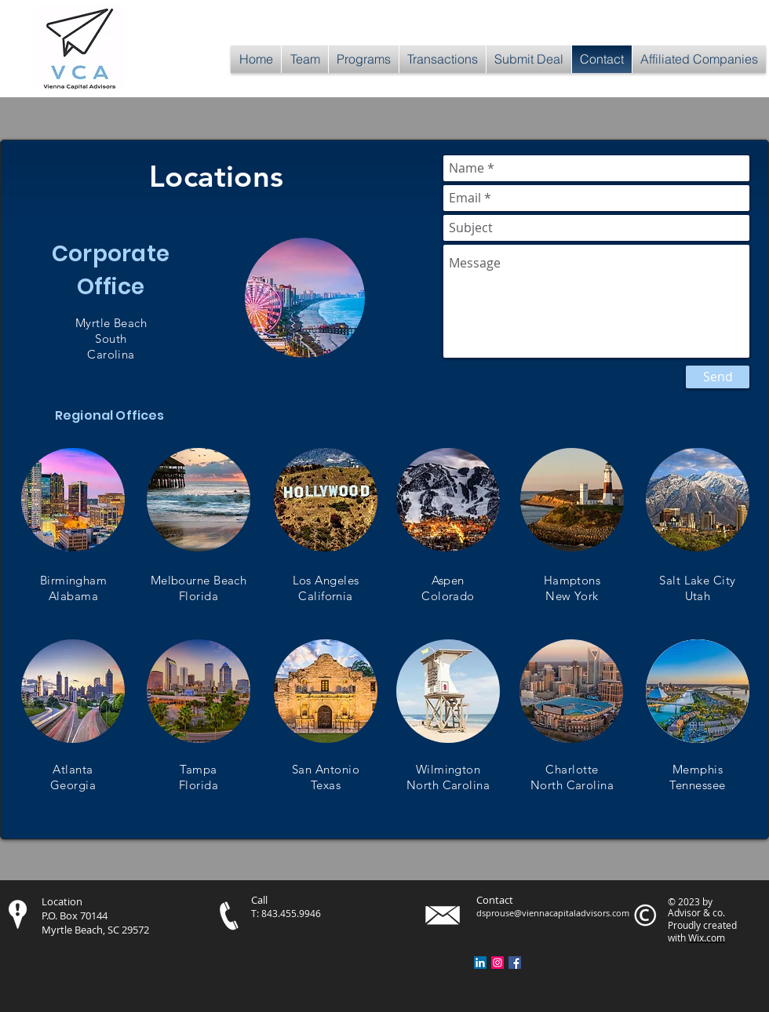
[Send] (717, 377)
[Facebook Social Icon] (514, 962)
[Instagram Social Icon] (497, 962)
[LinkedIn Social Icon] (480, 962)
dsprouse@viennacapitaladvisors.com (552, 913)
